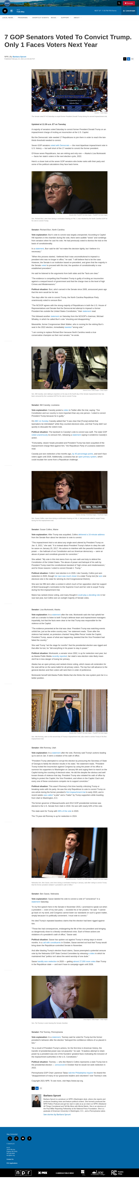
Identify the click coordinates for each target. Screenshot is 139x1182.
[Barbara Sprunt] (36, 1105)
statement (39, 253)
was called (48, 800)
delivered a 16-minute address (91, 539)
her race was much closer (66, 581)
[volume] (11, 15)
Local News (7, 22)
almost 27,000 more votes (84, 966)
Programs (23, 22)
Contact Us (10, 1164)
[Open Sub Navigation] (15, 22)
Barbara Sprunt (19, 62)
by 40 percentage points (82, 459)
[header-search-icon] (120, 6)
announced (60, 1070)
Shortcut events (40, 22)
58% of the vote (64, 816)
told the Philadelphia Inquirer (81, 1078)
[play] (5, 15)
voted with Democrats (60, 150)
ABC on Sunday (41, 426)
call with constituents (52, 947)
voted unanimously (40, 440)
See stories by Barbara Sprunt (57, 1119)
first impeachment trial (76, 797)
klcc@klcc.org (11, 1160)
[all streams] (129, 15)
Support (65, 22)
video (66, 415)
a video (91, 958)
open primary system (87, 462)
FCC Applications (12, 1168)
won (101, 581)
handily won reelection (47, 966)
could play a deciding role (89, 600)
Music (53, 22)
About (77, 22)
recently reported (59, 661)
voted (44, 270)
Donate (131, 6)
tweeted (68, 332)
